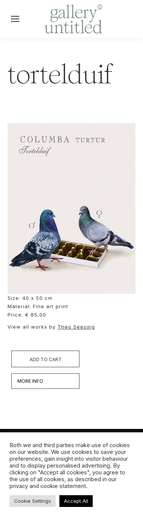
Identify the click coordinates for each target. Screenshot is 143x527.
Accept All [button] (76, 501)
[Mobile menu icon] (15, 19)
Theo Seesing (76, 327)
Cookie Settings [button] (32, 501)
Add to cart (46, 359)
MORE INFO (30, 381)
